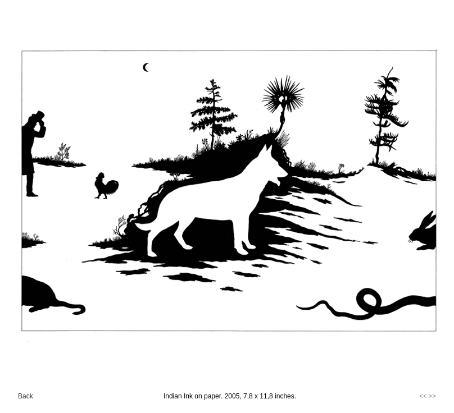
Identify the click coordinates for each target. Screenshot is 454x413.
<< (423, 396)
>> (432, 396)
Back (25, 396)
